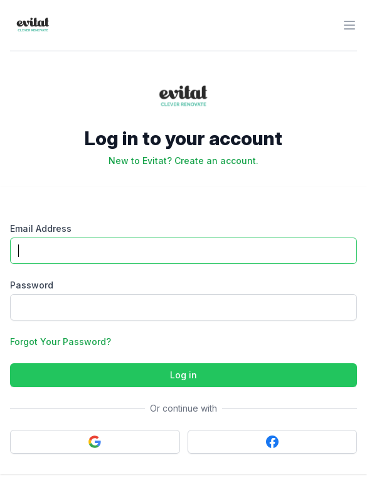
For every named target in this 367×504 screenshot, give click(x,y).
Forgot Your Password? (60, 341)
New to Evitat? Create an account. (183, 160)
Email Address (41, 228)
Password (31, 285)
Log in (183, 375)
